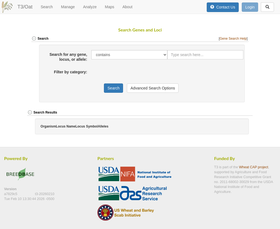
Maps (109, 7)
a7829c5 (11, 194)
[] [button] (234, 38)
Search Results (42, 112)
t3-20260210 (44, 194)
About (127, 7)
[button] (241, 113)
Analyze (90, 7)
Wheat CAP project (253, 167)
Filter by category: (70, 72)
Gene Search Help (233, 38)
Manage (68, 7)
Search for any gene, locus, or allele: (68, 57)
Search (47, 7)
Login (250, 7)
